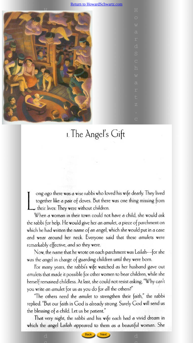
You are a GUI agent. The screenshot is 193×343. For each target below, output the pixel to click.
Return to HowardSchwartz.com (97, 4)
